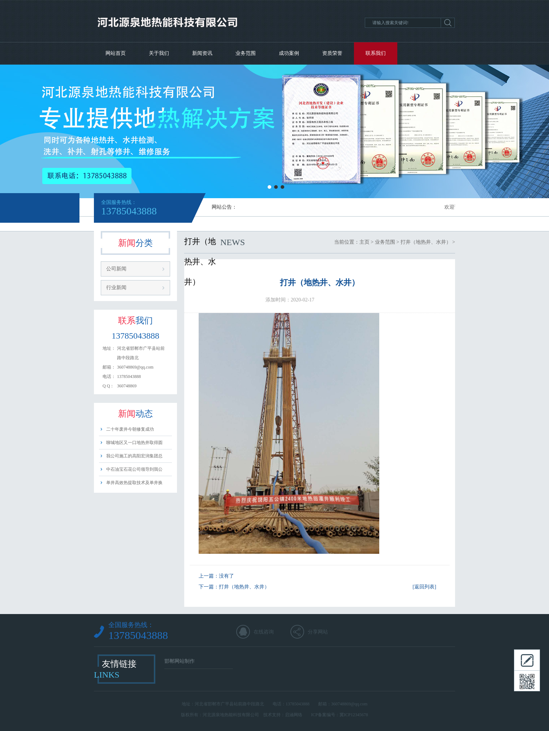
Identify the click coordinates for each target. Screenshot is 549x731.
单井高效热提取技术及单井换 (134, 482)
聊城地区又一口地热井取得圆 (134, 442)
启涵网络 (293, 714)
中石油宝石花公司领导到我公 (134, 469)
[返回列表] (424, 586)
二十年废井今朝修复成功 (130, 429)
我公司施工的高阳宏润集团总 (134, 455)
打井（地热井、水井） (426, 242)
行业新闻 (116, 287)
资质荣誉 (332, 53)
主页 (364, 242)
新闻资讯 (202, 53)
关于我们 (159, 53)
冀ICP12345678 (354, 714)
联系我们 (376, 53)
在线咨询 (264, 632)
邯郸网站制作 (179, 661)
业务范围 (245, 53)
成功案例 (289, 53)
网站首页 (115, 53)
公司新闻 (116, 268)
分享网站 (318, 632)
